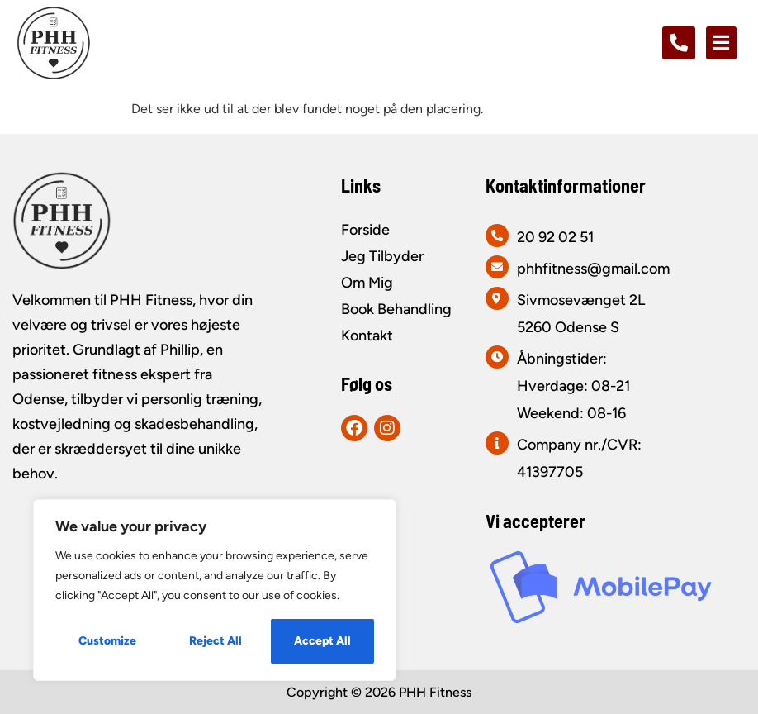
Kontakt (367, 335)
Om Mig (367, 283)
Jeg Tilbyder (382, 256)
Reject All (215, 641)
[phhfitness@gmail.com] (497, 266)
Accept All (322, 641)
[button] (721, 43)
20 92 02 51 (555, 237)
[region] (214, 590)
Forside (365, 230)
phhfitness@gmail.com (593, 268)
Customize (107, 641)
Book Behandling (396, 309)
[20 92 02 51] (497, 235)
